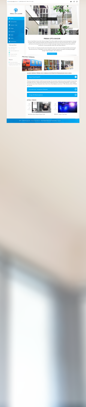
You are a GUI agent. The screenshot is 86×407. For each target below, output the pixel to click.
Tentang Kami (13, 21)
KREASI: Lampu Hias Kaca (60, 114)
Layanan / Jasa (13, 25)
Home (11, 18)
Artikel (11, 38)
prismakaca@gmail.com (13, 1)
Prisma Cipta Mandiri (35, 120)
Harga (11, 28)
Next (76, 32)
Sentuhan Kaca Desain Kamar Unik (36, 114)
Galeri (11, 35)
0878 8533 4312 (22, 1)
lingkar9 (59, 120)
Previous (71, 32)
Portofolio (12, 31)
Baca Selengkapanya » (52, 53)
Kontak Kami (12, 41)
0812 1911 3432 (30, 1)
